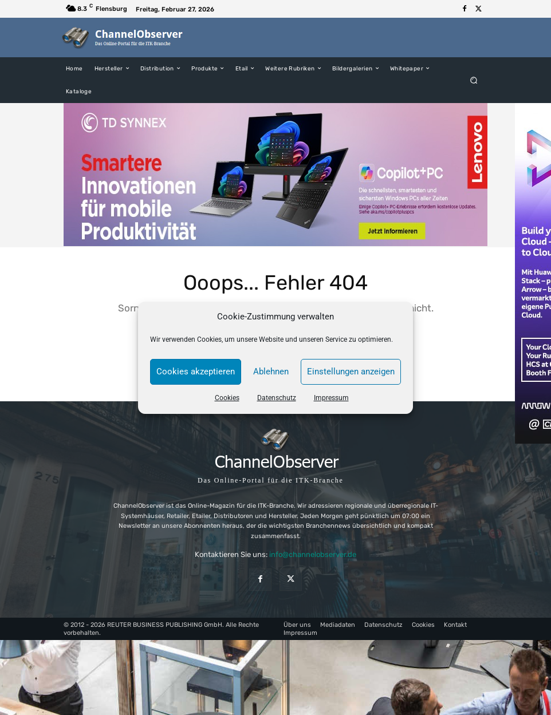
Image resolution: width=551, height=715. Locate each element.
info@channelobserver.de (312, 554)
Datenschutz (276, 398)
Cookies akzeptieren (195, 371)
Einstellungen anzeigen (351, 371)
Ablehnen (271, 371)
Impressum (331, 398)
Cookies (227, 398)
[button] (474, 80)
